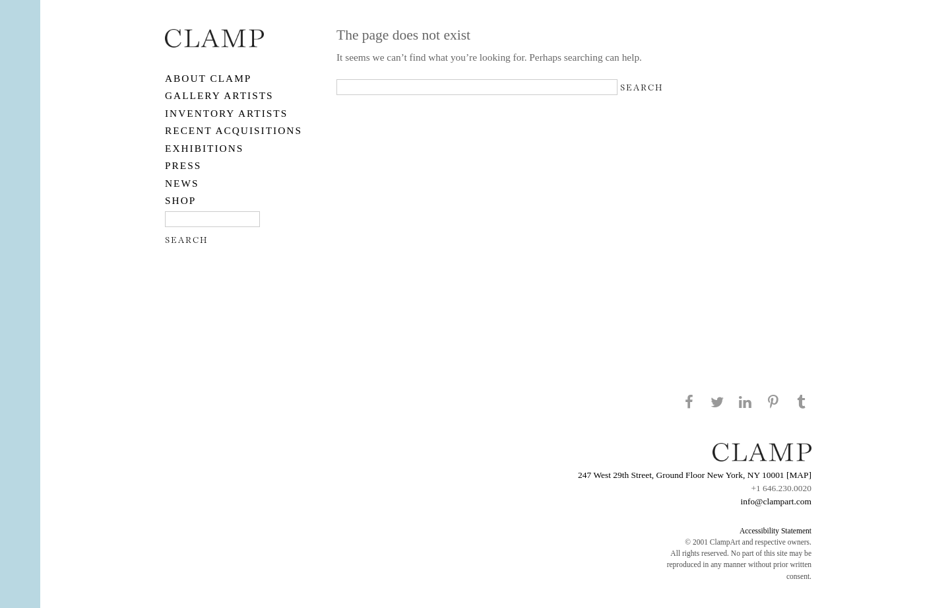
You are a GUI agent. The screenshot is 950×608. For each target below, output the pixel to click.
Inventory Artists (226, 113)
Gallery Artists (219, 95)
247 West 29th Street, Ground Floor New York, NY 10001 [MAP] (694, 475)
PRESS (183, 165)
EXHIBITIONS (204, 148)
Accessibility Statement (775, 531)
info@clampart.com (775, 501)
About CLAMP (208, 78)
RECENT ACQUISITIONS (233, 130)
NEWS (182, 183)
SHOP (180, 200)
